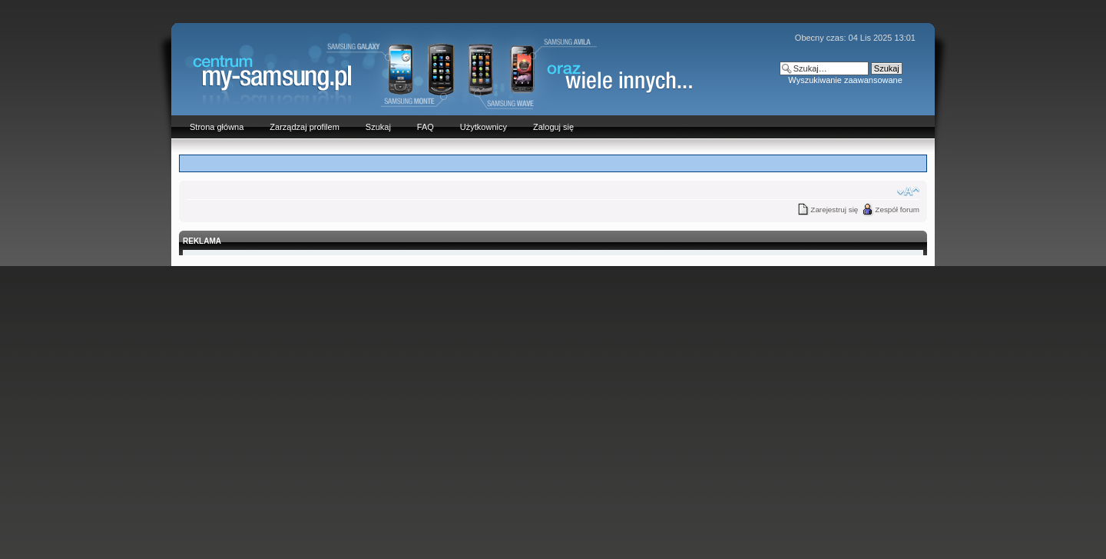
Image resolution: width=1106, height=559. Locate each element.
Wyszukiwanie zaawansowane (845, 80)
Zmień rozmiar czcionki (908, 191)
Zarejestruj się (834, 209)
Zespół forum (897, 209)
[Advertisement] (553, 162)
